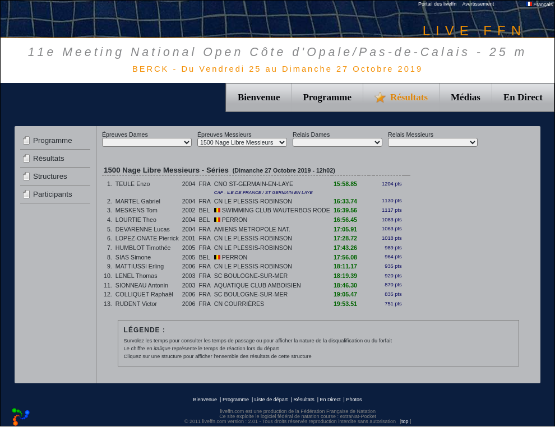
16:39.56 (345, 210)
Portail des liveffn (437, 4)
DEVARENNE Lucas (142, 229)
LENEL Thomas (136, 275)
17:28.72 (345, 238)
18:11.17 (345, 266)
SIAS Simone (133, 257)
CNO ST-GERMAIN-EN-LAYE (253, 183)
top (405, 421)
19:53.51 (345, 303)
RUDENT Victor (136, 303)
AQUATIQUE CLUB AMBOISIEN (257, 285)
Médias (465, 97)
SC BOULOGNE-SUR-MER (251, 275)
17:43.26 (345, 247)
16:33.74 (345, 201)
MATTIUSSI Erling (139, 266)
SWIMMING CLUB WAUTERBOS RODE (272, 210)
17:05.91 (345, 229)
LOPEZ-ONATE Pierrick (147, 238)
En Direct (523, 97)
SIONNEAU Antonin (141, 285)
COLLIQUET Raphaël (144, 294)
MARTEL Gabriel (137, 201)
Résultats (48, 158)
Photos (354, 399)
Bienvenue (259, 97)
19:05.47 (345, 294)
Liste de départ (271, 399)
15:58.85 (345, 183)
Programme (327, 97)
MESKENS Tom (136, 210)
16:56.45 (345, 219)
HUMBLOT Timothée (143, 247)
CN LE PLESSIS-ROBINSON (253, 201)
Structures (50, 176)
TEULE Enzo (132, 183)
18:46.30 (345, 285)
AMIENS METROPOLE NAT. (252, 229)
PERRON (231, 219)
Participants (52, 194)
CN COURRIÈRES (239, 303)
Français (539, 4)
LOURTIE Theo (135, 219)
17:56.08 (345, 257)
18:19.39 (345, 275)
